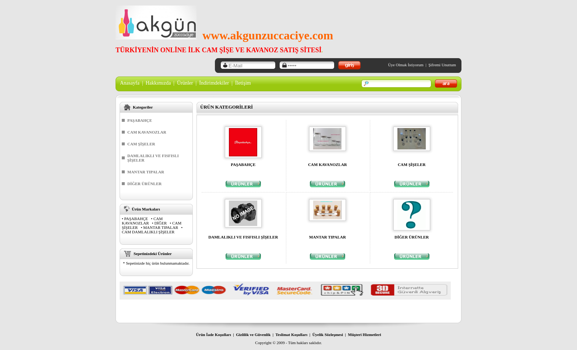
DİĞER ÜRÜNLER (144, 183)
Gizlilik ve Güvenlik (253, 334)
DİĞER (160, 223)
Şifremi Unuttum (442, 65)
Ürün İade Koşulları (213, 334)
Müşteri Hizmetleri (364, 334)
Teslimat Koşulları (292, 334)
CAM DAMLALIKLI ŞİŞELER (148, 232)
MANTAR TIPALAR (145, 172)
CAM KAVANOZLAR (146, 132)
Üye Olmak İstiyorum (406, 65)
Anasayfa (129, 83)
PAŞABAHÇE (139, 120)
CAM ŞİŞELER (141, 144)
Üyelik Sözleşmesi (327, 334)
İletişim (243, 83)
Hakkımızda (158, 83)
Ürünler (185, 83)
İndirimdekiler (214, 83)
